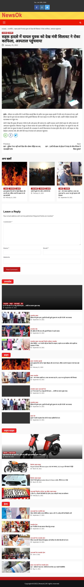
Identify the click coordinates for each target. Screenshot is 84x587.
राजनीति (11, 33)
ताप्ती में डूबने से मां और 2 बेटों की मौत (40, 191)
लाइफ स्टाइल (12, 452)
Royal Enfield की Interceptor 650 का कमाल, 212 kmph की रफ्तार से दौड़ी (51, 466)
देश (22, 303)
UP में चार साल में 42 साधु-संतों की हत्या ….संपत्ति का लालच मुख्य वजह (21, 305)
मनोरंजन (42, 491)
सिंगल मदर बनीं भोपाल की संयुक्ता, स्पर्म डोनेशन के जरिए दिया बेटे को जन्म (49, 540)
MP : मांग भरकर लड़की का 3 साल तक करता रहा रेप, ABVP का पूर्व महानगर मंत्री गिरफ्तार (69, 193)
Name (6, 248)
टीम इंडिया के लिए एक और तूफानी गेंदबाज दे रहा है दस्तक (45, 331)
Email (46, 248)
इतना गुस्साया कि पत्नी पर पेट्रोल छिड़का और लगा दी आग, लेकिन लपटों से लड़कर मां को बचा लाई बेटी (14, 193)
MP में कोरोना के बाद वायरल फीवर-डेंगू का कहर (42, 526)
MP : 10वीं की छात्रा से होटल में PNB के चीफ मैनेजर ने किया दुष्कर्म (61, 146)
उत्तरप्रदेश (6, 303)
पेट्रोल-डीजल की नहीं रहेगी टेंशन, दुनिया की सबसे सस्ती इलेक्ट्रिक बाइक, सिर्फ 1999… (25, 454)
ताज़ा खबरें (34, 188)
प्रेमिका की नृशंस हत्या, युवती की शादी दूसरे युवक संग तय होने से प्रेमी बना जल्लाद (51, 317)
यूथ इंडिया (47, 491)
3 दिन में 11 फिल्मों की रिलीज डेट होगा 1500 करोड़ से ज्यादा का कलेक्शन (49, 493)
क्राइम (6, 188)
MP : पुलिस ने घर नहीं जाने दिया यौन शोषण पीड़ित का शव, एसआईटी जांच (22, 146)
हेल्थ (44, 511)
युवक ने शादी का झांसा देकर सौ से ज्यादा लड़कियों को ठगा (45, 418)
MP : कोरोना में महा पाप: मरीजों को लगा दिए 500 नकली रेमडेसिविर (47, 567)
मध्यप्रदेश (4, 33)
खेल (36, 329)
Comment (7, 222)
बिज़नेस (5, 452)
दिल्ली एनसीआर (48, 341)
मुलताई (18, 188)
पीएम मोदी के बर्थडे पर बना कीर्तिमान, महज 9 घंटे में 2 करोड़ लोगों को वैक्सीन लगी (51, 513)
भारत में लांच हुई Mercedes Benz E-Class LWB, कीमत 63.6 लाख (49, 480)
